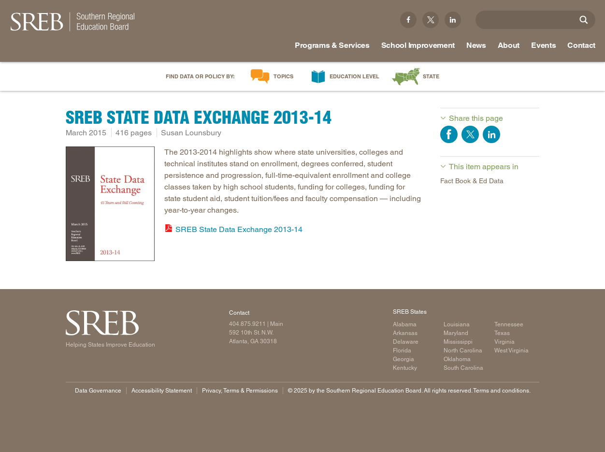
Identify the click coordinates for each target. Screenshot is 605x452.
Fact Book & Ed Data (472, 181)
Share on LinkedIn (491, 134)
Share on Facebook (449, 134)
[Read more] (110, 205)
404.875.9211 (247, 324)
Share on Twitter (470, 134)
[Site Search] (583, 20)
